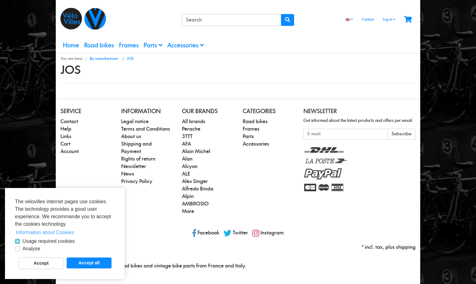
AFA (186, 144)
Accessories (185, 45)
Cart (65, 144)
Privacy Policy (136, 181)
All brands (193, 121)
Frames (129, 46)
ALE (186, 173)
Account (69, 151)
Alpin (188, 196)
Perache (191, 129)
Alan (187, 158)
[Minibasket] (408, 20)
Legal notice (135, 121)
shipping (406, 247)
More (188, 211)
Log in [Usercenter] (389, 19)
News (127, 173)
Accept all (89, 262)
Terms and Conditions (145, 129)
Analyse (31, 248)
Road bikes (99, 46)
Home (71, 46)
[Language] (349, 19)
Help (65, 129)
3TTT (187, 136)
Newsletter (133, 166)
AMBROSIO (195, 203)
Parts (153, 45)
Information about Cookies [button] (45, 232)
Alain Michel (196, 151)
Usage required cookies (48, 241)
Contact (368, 19)
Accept (41, 263)
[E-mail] (345, 134)
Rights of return (138, 158)
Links (65, 136)
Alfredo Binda (197, 188)
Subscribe (402, 134)
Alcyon (190, 166)
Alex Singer (195, 181)
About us (131, 136)
